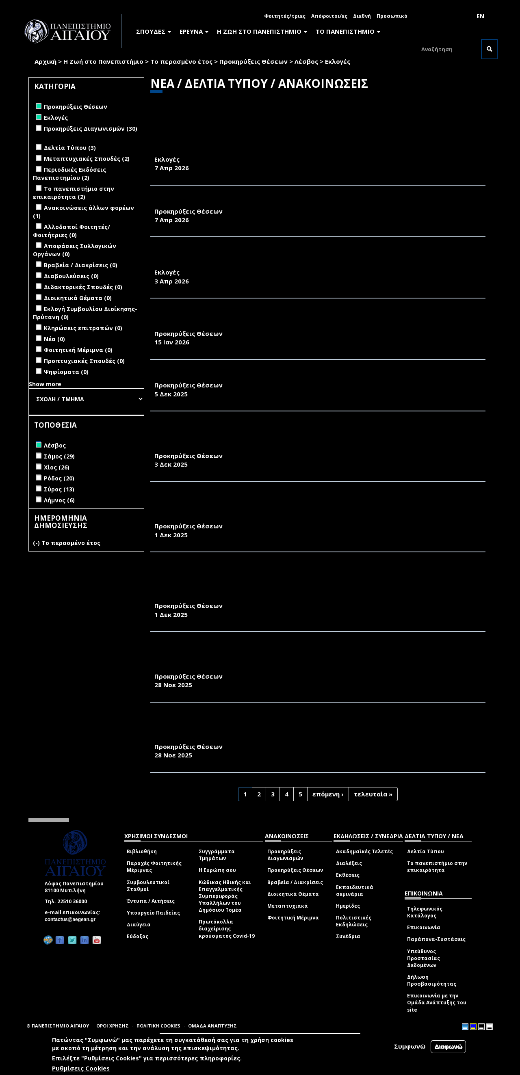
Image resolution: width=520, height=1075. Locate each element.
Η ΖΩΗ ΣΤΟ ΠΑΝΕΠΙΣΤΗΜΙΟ (262, 31)
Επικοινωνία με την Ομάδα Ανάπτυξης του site (436, 1002)
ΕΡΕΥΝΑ (194, 31)
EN (480, 16)
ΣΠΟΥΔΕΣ (153, 31)
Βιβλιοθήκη (142, 851)
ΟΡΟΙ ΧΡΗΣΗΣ (112, 1026)
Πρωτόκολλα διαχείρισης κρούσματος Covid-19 (227, 928)
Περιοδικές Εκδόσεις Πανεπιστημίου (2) (69, 174)
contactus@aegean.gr (72, 919)
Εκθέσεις (348, 875)
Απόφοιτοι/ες (329, 16)
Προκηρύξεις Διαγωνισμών (285, 855)
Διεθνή (362, 16)
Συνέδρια (348, 936)
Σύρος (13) (59, 489)
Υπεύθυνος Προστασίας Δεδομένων (423, 958)
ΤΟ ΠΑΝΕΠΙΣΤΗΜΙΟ (348, 31)
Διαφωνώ (448, 1046)
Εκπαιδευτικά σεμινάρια (354, 891)
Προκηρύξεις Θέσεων (253, 61)
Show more (45, 384)
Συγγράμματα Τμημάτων (217, 855)
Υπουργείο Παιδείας (153, 912)
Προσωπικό (392, 16)
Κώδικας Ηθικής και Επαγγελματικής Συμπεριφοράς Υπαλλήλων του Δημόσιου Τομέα (225, 896)
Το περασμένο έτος (181, 61)
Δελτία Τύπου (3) (70, 147)
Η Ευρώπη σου (217, 870)
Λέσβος (306, 61)
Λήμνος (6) (59, 500)
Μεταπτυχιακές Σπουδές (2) (87, 158)
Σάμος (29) (59, 456)
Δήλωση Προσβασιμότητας (431, 980)
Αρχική (45, 61)
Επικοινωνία (423, 927)
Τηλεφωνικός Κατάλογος (424, 912)
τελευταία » (373, 794)
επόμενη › (328, 794)
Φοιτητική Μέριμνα (293, 917)
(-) (37, 543)
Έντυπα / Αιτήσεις (151, 901)
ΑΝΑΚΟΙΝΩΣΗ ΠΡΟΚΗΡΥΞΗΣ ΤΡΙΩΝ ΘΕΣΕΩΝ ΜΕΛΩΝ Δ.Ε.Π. (248, 376)
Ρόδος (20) (59, 478)
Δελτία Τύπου (425, 851)
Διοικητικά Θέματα (293, 894)
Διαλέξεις (349, 863)
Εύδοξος (137, 936)
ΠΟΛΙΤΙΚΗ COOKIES (158, 1026)
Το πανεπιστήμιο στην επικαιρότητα (437, 867)
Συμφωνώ (410, 1046)
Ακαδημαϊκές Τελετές (364, 851)
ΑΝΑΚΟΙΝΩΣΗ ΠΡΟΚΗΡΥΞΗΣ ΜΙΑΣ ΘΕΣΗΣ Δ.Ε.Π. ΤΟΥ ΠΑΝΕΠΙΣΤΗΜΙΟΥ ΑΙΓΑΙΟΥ (279, 202)
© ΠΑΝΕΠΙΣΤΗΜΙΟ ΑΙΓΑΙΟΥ (57, 1026)
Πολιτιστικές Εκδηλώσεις (353, 921)
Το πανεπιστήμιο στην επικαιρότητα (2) (73, 193)
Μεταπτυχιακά (287, 905)
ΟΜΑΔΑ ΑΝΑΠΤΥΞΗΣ (212, 1026)
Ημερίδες (348, 905)
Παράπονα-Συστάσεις (436, 939)
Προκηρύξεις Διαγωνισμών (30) (90, 128)
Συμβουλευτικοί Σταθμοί (148, 886)
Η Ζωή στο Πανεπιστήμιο (103, 61)
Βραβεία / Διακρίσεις (295, 882)
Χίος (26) (56, 467)
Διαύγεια (139, 924)
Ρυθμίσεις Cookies (81, 1068)
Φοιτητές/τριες (285, 16)
